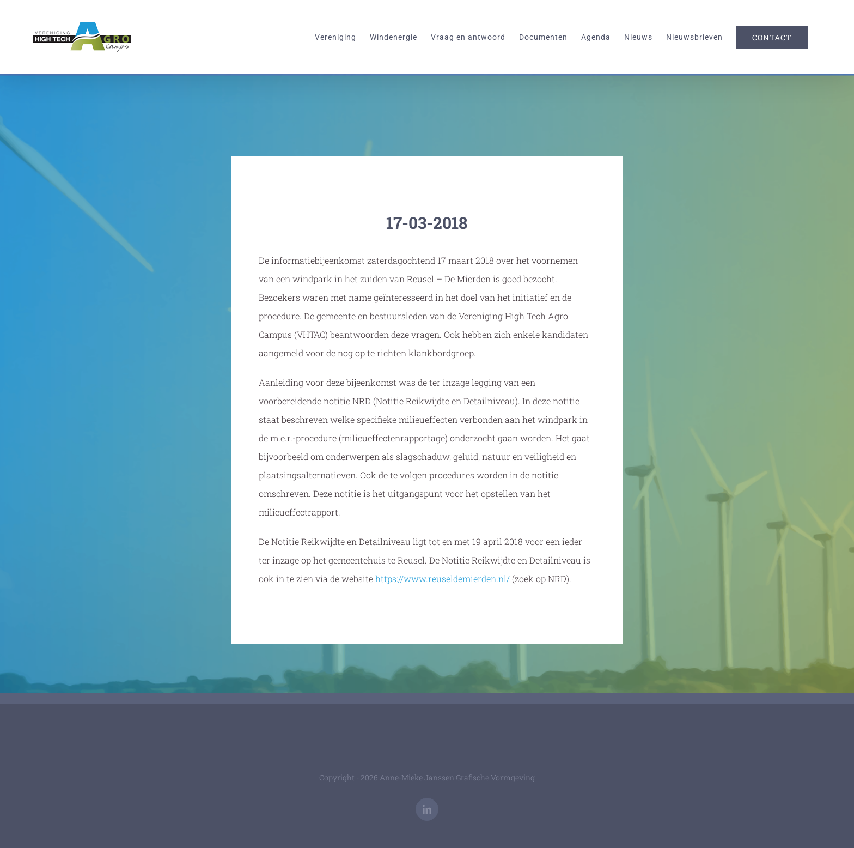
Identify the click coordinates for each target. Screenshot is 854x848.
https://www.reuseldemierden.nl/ (442, 578)
